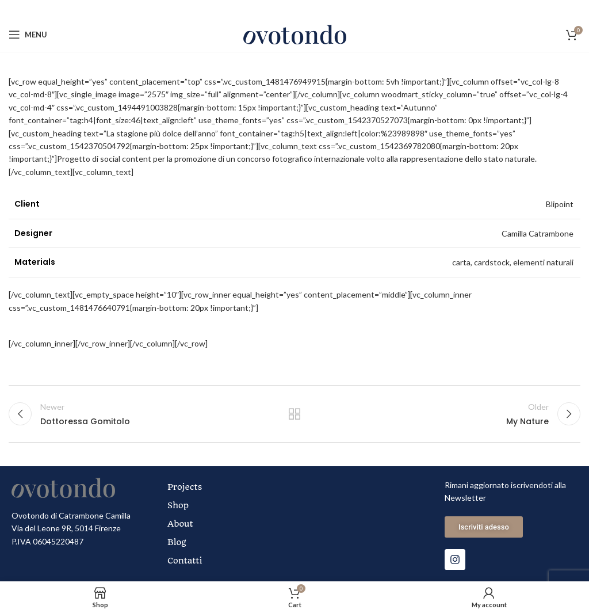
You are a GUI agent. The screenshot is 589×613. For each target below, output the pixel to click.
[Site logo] (294, 34)
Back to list (294, 413)
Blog (176, 542)
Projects (184, 487)
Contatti (184, 560)
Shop (178, 505)
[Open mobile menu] (28, 34)
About (180, 524)
